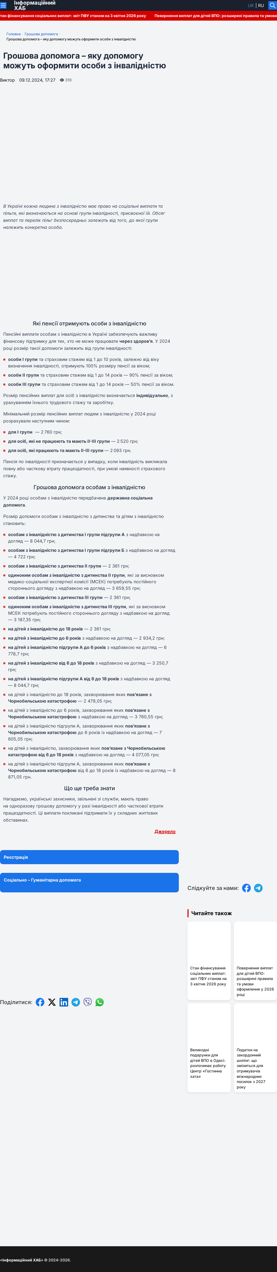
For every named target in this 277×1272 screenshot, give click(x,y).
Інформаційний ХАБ (21, 1260)
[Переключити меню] (3, 5)
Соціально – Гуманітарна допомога (42, 880)
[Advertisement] (89, 275)
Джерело (165, 831)
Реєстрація (16, 857)
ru (261, 5)
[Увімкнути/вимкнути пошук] (272, 5)
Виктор (7, 80)
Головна (13, 34)
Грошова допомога (41, 34)
